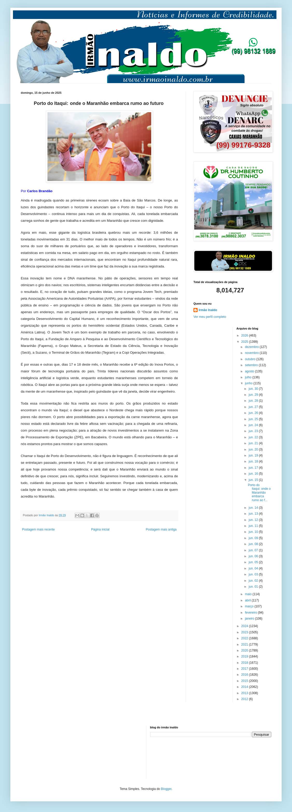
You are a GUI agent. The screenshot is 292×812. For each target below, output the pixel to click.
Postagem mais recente (38, 529)
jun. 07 (254, 550)
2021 (245, 644)
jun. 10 (254, 532)
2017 (245, 668)
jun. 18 (254, 461)
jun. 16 (254, 473)
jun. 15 (254, 480)
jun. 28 (254, 400)
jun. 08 (254, 544)
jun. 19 (254, 455)
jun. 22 (254, 437)
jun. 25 (254, 419)
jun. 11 (254, 526)
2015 (245, 681)
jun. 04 (254, 568)
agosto (250, 371)
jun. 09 (254, 538)
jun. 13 (254, 513)
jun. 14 (254, 507)
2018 (245, 663)
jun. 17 (254, 467)
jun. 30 (254, 389)
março (249, 606)
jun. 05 (254, 562)
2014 (245, 687)
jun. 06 (254, 556)
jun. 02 (254, 580)
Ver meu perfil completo (209, 317)
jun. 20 (254, 449)
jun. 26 (254, 413)
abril (248, 600)
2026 (245, 335)
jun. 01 (254, 586)
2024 (245, 626)
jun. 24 (254, 425)
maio (248, 594)
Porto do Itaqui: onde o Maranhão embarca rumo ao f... (259, 492)
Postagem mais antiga (161, 529)
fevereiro (251, 612)
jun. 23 (254, 431)
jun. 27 (254, 407)
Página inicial (100, 529)
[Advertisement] (47, 752)
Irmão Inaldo (208, 310)
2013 (245, 693)
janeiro (250, 618)
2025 (245, 342)
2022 (245, 638)
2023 (245, 632)
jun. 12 (254, 520)
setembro (252, 365)
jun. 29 (254, 395)
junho (249, 383)
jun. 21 (254, 443)
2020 (245, 650)
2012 (245, 699)
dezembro (252, 347)
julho (248, 377)
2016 (245, 674)
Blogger (166, 789)
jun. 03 (254, 574)
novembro (252, 353)
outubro (250, 359)
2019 (245, 656)
